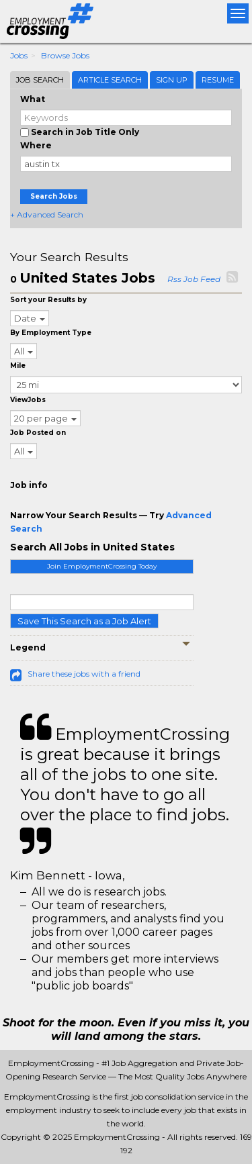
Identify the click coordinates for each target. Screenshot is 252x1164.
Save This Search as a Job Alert (84, 621)
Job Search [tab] (40, 80)
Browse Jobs (65, 55)
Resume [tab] (218, 80)
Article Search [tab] (110, 80)
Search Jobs (53, 196)
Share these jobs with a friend (84, 674)
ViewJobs (28, 399)
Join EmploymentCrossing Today (102, 566)
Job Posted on (38, 432)
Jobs (19, 55)
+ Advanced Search (46, 214)
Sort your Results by (48, 299)
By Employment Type (50, 332)
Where (36, 145)
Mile (18, 365)
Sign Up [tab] (171, 80)
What (32, 99)
